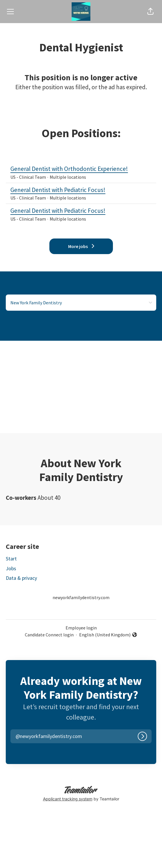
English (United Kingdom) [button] (108, 635)
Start (11, 558)
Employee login (81, 628)
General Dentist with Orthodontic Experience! (81, 169)
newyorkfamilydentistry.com (81, 597)
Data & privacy (21, 578)
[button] (150, 11)
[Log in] (142, 736)
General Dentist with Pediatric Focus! (81, 190)
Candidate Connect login (49, 635)
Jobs (11, 568)
